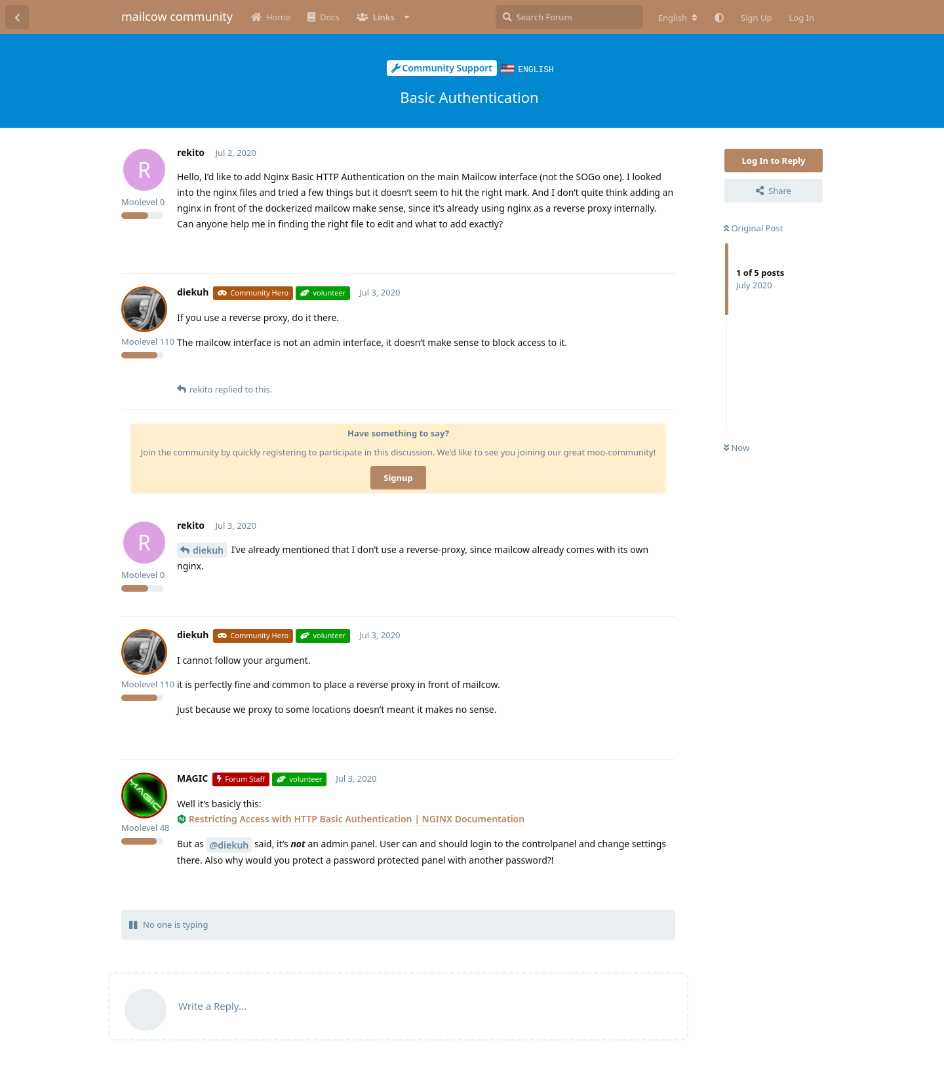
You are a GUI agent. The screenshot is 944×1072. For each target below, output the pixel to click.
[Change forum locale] (678, 17)
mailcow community (177, 16)
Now (736, 447)
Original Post (753, 227)
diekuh (208, 549)
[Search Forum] (569, 17)
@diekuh (229, 844)
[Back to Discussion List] (17, 17)
